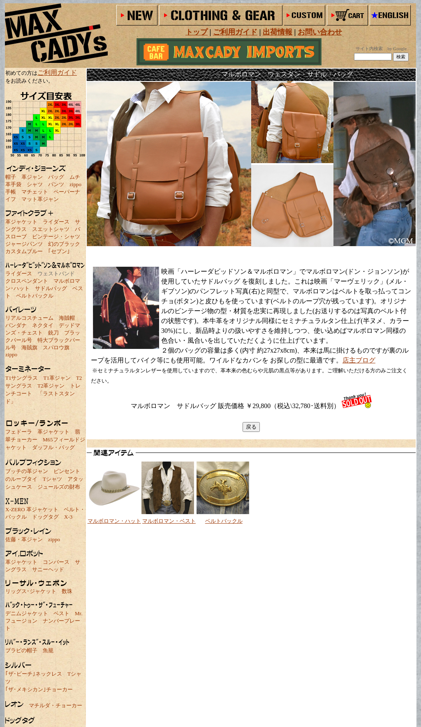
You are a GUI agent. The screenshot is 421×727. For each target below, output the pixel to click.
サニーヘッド (48, 569)
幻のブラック (64, 244)
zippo (75, 184)
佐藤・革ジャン (24, 539)
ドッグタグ (45, 517)
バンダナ (16, 325)
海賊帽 (67, 318)
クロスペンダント (26, 281)
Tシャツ (52, 479)
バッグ (56, 177)
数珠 (67, 591)
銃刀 (53, 333)
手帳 (10, 192)
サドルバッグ (51, 288)
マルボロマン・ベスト (169, 521)
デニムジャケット (26, 613)
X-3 (68, 517)
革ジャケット (21, 222)
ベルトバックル (34, 296)
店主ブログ (358, 360)
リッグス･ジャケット (30, 591)
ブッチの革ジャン (26, 471)
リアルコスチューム (29, 318)
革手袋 (13, 184)
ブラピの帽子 (21, 650)
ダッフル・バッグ (53, 447)
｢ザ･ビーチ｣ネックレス (33, 674)
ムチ (74, 177)
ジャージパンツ (24, 244)
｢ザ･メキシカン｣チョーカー (39, 689)
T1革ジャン (56, 378)
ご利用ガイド (57, 72)
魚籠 (48, 650)
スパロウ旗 (56, 347)
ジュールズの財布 (58, 487)
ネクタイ (42, 325)
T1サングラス (21, 378)
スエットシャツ (50, 229)
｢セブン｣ (59, 251)
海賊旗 (29, 347)
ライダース (56, 222)
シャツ (35, 184)
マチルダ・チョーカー (55, 705)
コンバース (56, 562)
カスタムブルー (24, 251)
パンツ (56, 184)
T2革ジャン (51, 386)
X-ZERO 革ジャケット (31, 509)
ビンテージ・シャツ (56, 236)
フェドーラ (18, 432)
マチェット (34, 192)
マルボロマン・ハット (114, 521)
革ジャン (32, 177)
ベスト (61, 613)
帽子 (10, 177)
